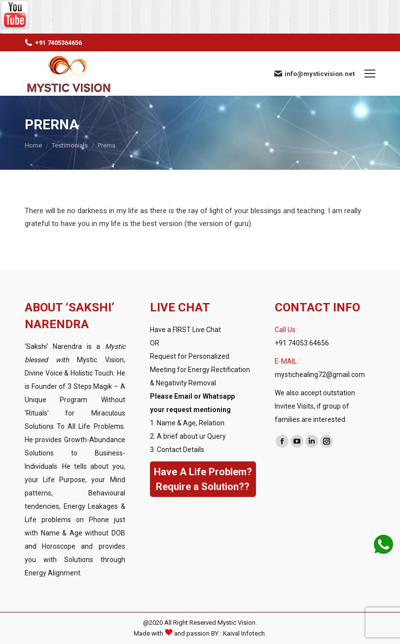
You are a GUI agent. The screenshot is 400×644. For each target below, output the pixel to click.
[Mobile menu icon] (369, 73)
